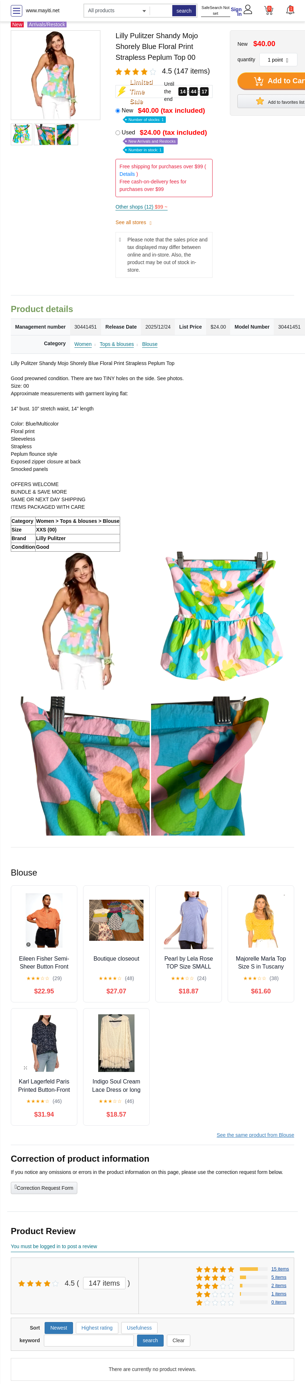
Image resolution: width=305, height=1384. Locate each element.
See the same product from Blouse (255, 1135)
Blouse (150, 344)
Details (127, 174)
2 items (278, 1285)
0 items (278, 1302)
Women (83, 344)
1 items (278, 1293)
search (184, 11)
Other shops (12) (141, 207)
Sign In (236, 11)
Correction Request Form (44, 1187)
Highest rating (97, 1328)
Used (165, 141)
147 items (104, 1283)
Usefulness (139, 1328)
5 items (278, 1277)
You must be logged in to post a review (54, 1246)
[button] (290, 9)
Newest (58, 1328)
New (164, 114)
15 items (280, 1269)
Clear (179, 1340)
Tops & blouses (117, 344)
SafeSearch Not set (215, 10)
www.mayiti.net (42, 10)
